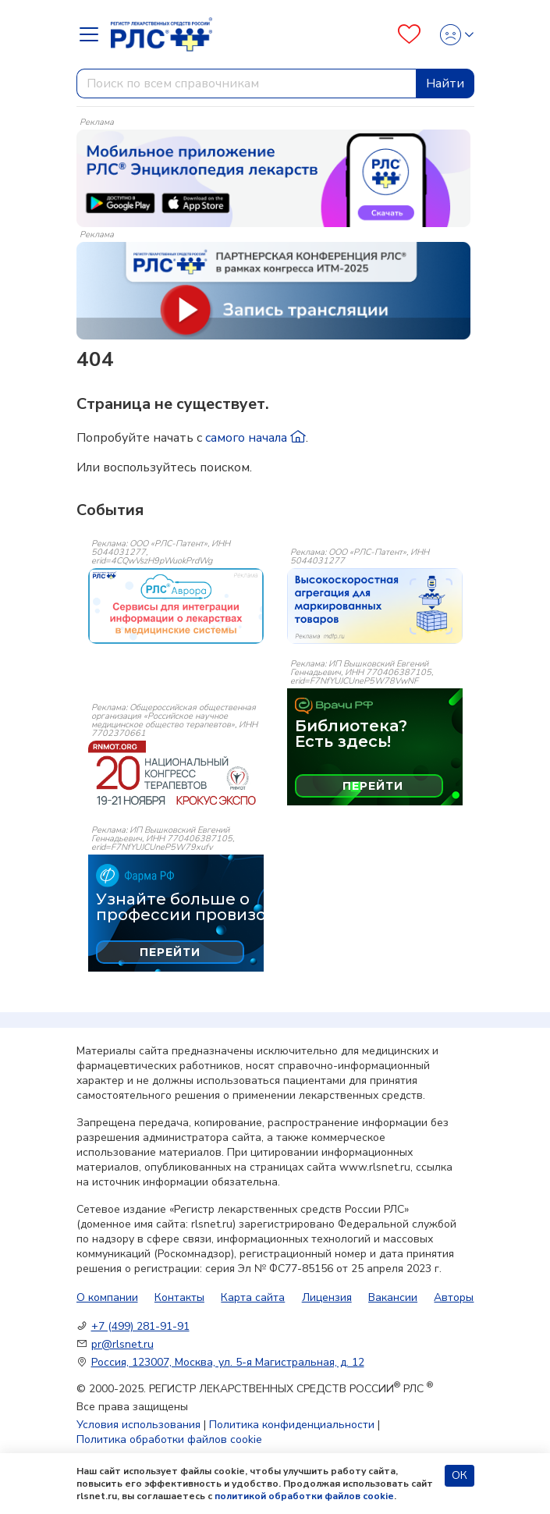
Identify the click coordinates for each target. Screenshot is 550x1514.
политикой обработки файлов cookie (304, 1496)
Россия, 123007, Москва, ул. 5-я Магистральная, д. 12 (227, 1362)
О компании (107, 1297)
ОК (459, 1475)
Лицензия (327, 1297)
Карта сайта (253, 1297)
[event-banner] (176, 605)
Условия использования (138, 1424)
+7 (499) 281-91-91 (140, 1326)
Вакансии (392, 1297)
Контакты (179, 1297)
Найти (445, 83)
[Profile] (452, 35)
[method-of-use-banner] (273, 177)
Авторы (454, 1297)
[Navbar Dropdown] (93, 34)
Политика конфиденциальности (291, 1424)
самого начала (255, 437)
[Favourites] (409, 34)
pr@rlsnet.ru (122, 1344)
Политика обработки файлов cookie (169, 1439)
